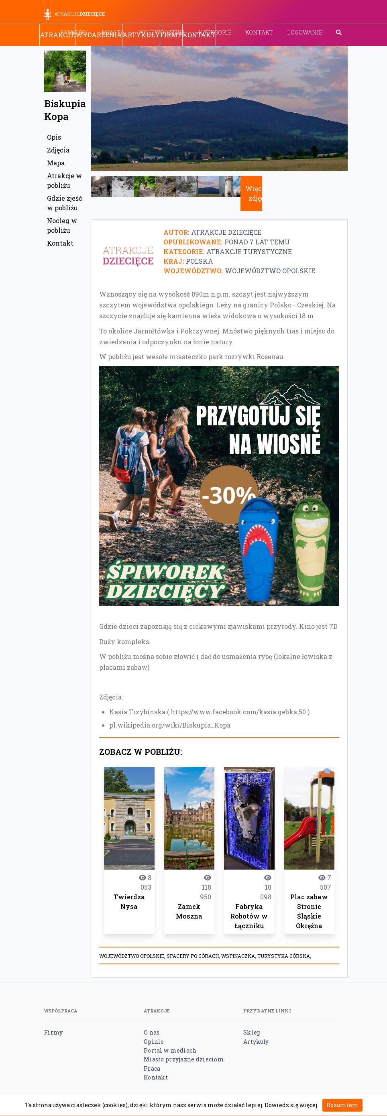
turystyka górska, (284, 956)
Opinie (154, 1041)
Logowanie (304, 32)
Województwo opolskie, (133, 956)
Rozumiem (342, 1105)
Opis (54, 137)
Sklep (252, 1032)
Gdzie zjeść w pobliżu (64, 203)
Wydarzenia (98, 34)
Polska (199, 261)
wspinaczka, (239, 956)
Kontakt (259, 32)
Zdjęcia (58, 150)
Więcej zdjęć (256, 193)
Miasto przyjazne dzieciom (184, 1059)
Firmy (171, 34)
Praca (152, 1068)
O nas (151, 1032)
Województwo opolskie (270, 270)
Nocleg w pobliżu (62, 225)
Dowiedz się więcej (291, 1105)
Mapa (56, 163)
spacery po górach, (194, 956)
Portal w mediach (170, 1050)
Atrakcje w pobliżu (64, 180)
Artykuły (141, 34)
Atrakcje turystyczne (249, 251)
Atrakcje (57, 34)
